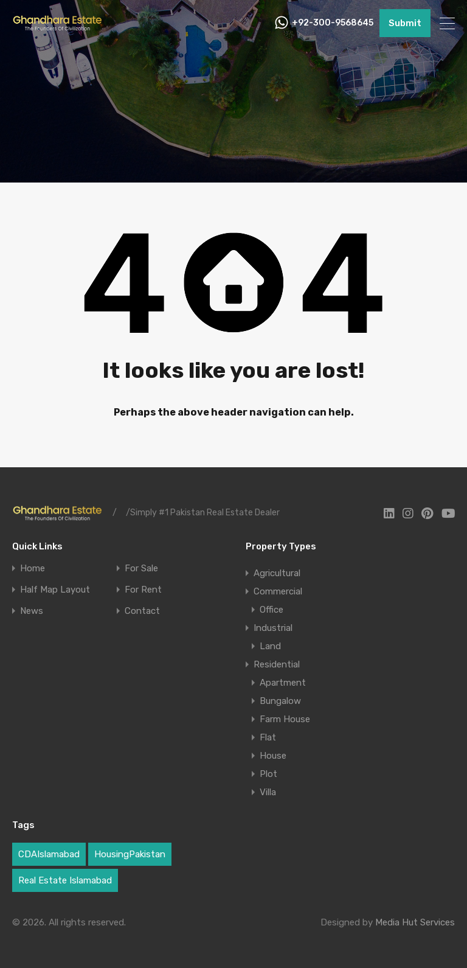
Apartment (283, 682)
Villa (268, 792)
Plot (268, 773)
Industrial (273, 627)
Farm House (285, 719)
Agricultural (277, 573)
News (31, 611)
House (273, 755)
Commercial (278, 591)
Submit (405, 23)
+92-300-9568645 (332, 23)
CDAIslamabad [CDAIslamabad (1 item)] (49, 854)
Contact (142, 611)
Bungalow (280, 700)
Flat (268, 737)
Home (32, 568)
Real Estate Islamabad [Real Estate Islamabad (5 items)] (65, 880)
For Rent (143, 589)
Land (270, 646)
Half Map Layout (55, 589)
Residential (277, 664)
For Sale (141, 568)
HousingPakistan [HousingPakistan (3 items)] (129, 854)
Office (271, 609)
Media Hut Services (415, 922)
